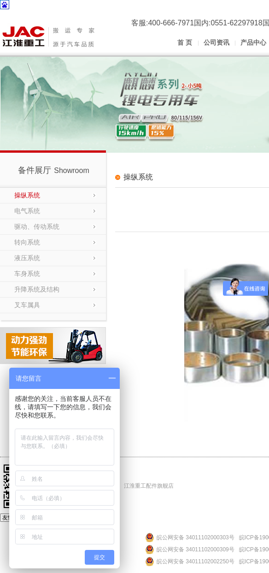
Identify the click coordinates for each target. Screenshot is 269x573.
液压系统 (27, 258)
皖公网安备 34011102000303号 (195, 537)
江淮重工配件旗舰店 (149, 486)
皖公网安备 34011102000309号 (195, 549)
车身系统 (27, 273)
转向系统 (27, 242)
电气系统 (27, 211)
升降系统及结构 (36, 289)
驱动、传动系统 (36, 226)
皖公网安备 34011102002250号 (195, 561)
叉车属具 (27, 305)
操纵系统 (27, 195)
